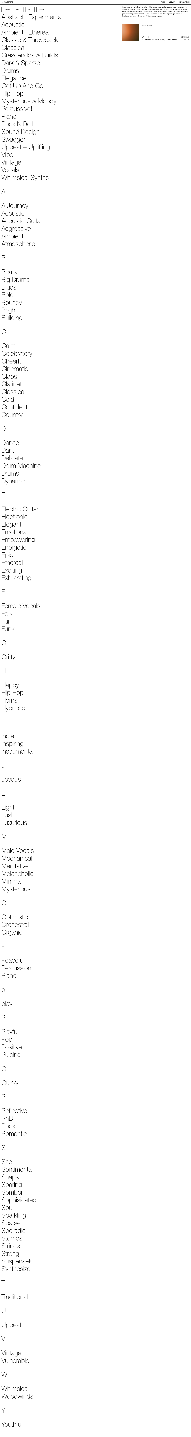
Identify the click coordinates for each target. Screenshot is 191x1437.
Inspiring (12, 744)
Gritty (8, 658)
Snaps (10, 1178)
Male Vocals (17, 851)
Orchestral (15, 925)
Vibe (7, 155)
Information (184, 2)
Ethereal (12, 563)
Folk (6, 614)
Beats (9, 272)
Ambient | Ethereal (25, 33)
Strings (10, 1246)
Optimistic (14, 918)
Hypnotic (13, 709)
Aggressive (16, 229)
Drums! (11, 71)
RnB (7, 1119)
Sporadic (13, 1231)
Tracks (30, 9)
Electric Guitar (19, 510)
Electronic (14, 517)
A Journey (14, 206)
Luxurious (14, 823)
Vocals (10, 170)
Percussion (16, 969)
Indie (7, 737)
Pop (6, 1040)
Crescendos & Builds (29, 56)
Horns (9, 701)
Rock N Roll (17, 125)
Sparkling (13, 1216)
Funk (7, 629)
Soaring (11, 1185)
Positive (11, 1048)
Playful (9, 1032)
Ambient (12, 237)
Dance (10, 443)
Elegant (11, 525)
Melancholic (17, 874)
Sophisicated (18, 1201)
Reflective (14, 1111)
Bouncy (11, 303)
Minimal (11, 882)
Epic (7, 555)
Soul (7, 1208)
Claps (9, 377)
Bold (7, 295)
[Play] (143, 37)
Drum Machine (21, 466)
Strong (10, 1254)
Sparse (11, 1224)
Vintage (11, 163)
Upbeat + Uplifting (25, 148)
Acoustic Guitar (21, 221)
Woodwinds (17, 1397)
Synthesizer (16, 1269)
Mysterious (16, 890)
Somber (12, 1193)
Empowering (18, 540)
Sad (6, 1162)
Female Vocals (20, 606)
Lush (8, 816)
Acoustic (13, 25)
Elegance (13, 79)
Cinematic (14, 369)
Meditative (15, 867)
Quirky (9, 1083)
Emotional (14, 532)
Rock (8, 1127)
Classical (13, 48)
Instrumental (17, 752)
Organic (12, 933)
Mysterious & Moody (28, 102)
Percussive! (16, 109)
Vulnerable (15, 1361)
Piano (8, 117)
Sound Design (20, 132)
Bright (9, 311)
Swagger (13, 140)
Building (12, 318)
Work (163, 2)
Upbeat (11, 1325)
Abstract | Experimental (32, 18)
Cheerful (12, 362)
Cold (7, 400)
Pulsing (11, 1055)
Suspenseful (18, 1262)
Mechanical (16, 859)
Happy (10, 686)
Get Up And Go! (23, 86)
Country (12, 415)
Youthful (11, 1425)
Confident (14, 408)
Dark (7, 451)
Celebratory (16, 354)
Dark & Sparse (20, 63)
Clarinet (11, 385)
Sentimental (17, 1170)
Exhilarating (16, 578)
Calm (8, 346)
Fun (6, 622)
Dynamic (13, 482)
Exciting (11, 571)
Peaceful (13, 961)
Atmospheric (18, 244)
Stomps (11, 1239)
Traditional (14, 1297)
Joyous (11, 780)
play (6, 1004)
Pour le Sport (7, 2)
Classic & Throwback (29, 40)
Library (172, 2)
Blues (8, 288)
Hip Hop (12, 94)
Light (7, 808)
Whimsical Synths (25, 178)
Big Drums (15, 280)
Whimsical (15, 1389)
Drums (10, 474)
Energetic (14, 548)
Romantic (14, 1134)
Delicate (12, 459)
